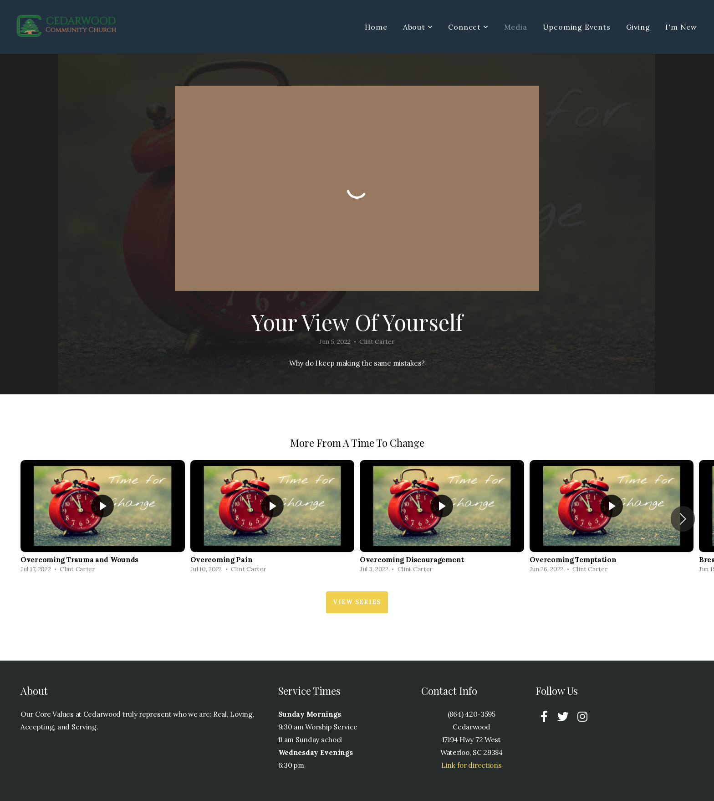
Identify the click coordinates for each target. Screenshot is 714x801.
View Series (357, 602)
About (418, 26)
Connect (468, 26)
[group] (102, 519)
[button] (683, 519)
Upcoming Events (577, 26)
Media (515, 26)
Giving (638, 26)
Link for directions (471, 765)
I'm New (681, 26)
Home (376, 26)
